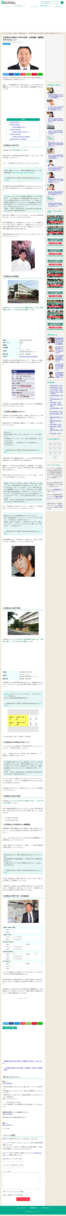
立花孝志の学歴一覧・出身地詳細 (18, 139)
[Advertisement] (33, 20)
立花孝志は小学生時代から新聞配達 (21, 137)
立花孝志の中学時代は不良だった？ (21, 132)
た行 (4, 1029)
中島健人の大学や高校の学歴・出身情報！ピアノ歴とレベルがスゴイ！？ (55, 205)
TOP (6, 33)
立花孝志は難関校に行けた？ (19, 127)
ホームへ (7, 6)
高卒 (14, 1029)
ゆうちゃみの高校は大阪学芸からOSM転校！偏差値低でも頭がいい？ (59, 358)
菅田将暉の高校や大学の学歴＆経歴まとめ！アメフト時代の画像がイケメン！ (55, 180)
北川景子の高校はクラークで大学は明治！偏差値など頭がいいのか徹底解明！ (55, 96)
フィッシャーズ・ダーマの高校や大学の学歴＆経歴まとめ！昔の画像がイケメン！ (55, 108)
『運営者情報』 (57, 500)
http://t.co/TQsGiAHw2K (26, 173)
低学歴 (10, 1029)
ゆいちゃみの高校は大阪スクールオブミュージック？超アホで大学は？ (59, 350)
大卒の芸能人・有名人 (56, 409)
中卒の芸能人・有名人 (56, 444)
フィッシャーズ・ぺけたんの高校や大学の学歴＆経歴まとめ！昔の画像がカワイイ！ (55, 193)
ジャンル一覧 (33, 6)
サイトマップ (21, 1209)
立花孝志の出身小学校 (15, 135)
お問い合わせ (58, 6)
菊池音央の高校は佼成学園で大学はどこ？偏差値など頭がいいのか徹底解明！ (59, 341)
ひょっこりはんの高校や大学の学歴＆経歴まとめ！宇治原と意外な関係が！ (55, 156)
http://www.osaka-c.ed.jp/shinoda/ (28, 357)
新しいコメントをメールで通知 (13, 1193)
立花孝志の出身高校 (15, 125)
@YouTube (15, 173)
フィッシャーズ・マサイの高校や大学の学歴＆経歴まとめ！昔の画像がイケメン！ (55, 168)
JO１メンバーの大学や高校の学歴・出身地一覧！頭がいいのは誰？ (55, 132)
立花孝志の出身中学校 (15, 130)
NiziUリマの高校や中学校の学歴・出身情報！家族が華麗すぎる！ (55, 120)
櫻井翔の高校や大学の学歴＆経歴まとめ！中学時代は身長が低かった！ (55, 144)
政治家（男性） (6, 44)
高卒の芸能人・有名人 (56, 434)
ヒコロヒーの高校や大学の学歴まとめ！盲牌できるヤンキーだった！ (59, 367)
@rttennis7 (7, 695)
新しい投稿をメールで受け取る (13, 1196)
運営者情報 (33, 1209)
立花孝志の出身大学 (15, 123)
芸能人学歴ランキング (20, 6)
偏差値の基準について (45, 6)
